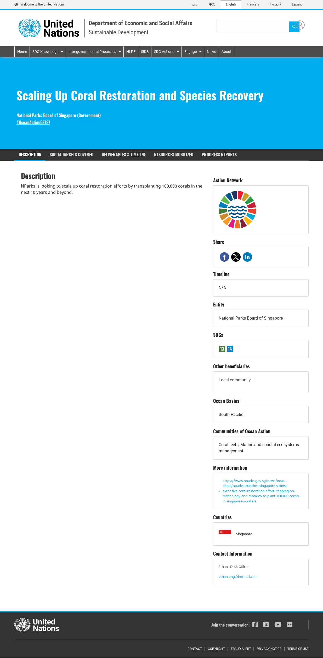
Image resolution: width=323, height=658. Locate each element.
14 (230, 349)
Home (22, 52)
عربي (195, 4)
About (226, 52)
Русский (275, 4)
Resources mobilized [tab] (173, 154)
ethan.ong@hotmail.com (238, 576)
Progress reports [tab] (219, 154)
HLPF (130, 52)
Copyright (216, 649)
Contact (195, 649)
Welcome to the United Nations (39, 4)
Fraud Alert (241, 649)
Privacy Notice (269, 649)
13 (222, 349)
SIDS (145, 52)
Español (297, 4)
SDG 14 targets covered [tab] (71, 154)
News (211, 52)
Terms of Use (298, 649)
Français (253, 4)
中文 (212, 4)
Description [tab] (30, 154)
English (231, 4)
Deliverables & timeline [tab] (124, 154)
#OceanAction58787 (33, 122)
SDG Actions (164, 52)
